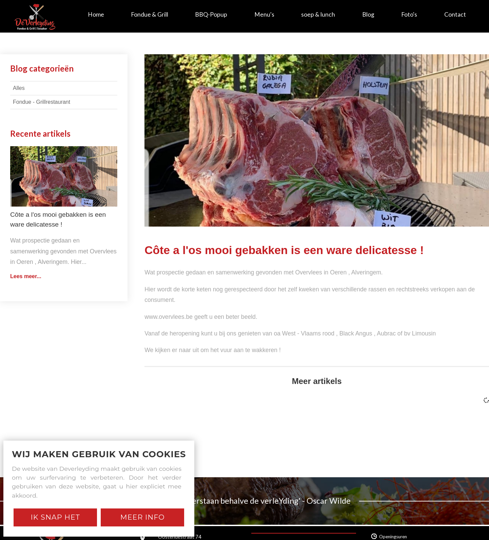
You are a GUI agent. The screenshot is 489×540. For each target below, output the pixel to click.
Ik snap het (55, 517)
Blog (368, 14)
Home (96, 14)
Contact (455, 14)
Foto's (409, 14)
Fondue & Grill (149, 14)
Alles (19, 88)
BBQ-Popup (211, 14)
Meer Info (142, 517)
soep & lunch (318, 14)
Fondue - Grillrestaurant (41, 102)
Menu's (264, 14)
